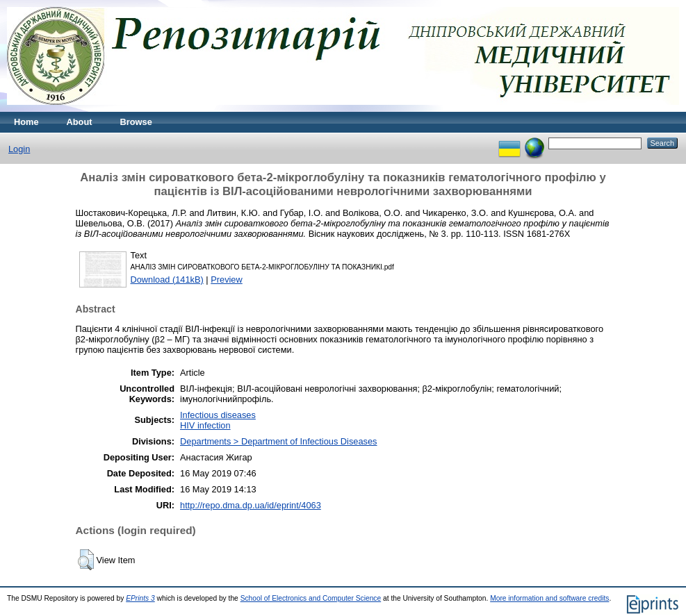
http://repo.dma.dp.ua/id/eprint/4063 (250, 505)
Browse (136, 122)
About (79, 122)
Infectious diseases (218, 415)
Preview (227, 279)
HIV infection (205, 425)
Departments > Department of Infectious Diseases (278, 441)
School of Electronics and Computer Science (311, 598)
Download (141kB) (167, 279)
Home (26, 122)
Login (19, 149)
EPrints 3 (140, 598)
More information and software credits (549, 598)
